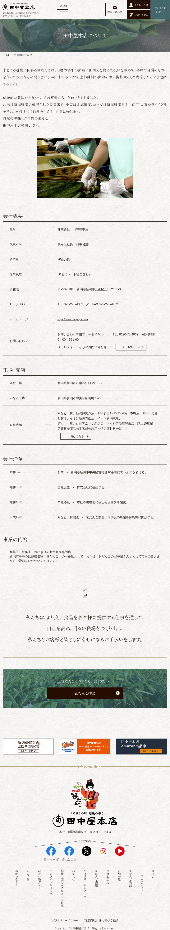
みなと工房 (108, 875)
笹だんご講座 (96, 876)
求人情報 (28, 873)
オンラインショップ (51, 881)
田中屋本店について (142, 881)
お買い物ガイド (40, 878)
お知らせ (74, 873)
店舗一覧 (119, 873)
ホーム (153, 872)
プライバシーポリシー (65, 919)
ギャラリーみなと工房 (85, 882)
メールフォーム (134, 347)
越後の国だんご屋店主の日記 (62, 886)
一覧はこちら (79, 438)
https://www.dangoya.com (74, 319)
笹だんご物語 (85, 696)
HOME (6, 55)
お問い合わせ (17, 876)
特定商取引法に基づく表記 (101, 919)
